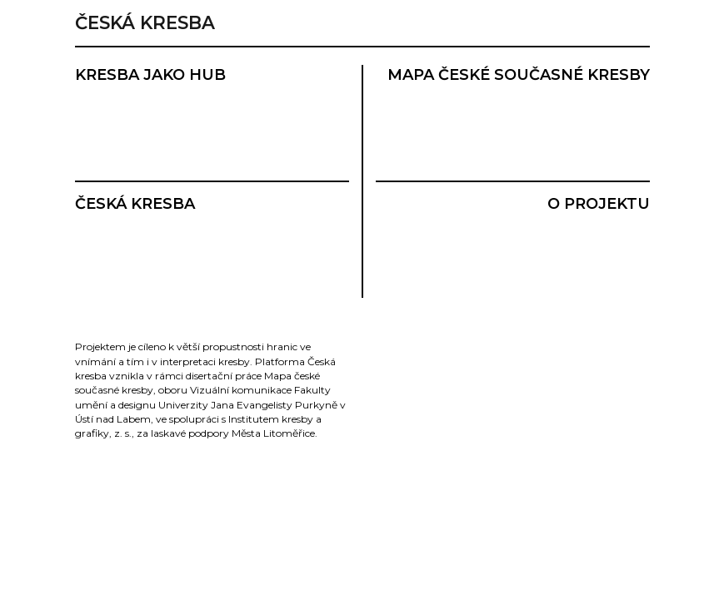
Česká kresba (145, 22)
